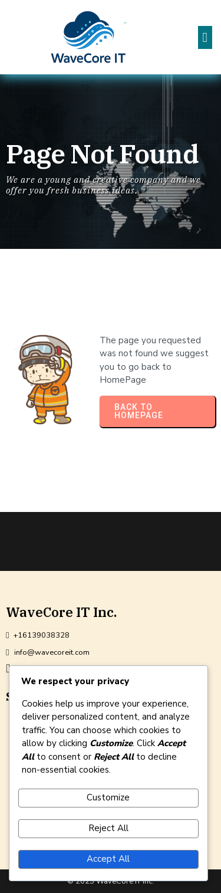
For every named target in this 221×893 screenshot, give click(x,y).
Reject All (108, 828)
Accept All (108, 859)
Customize (108, 797)
